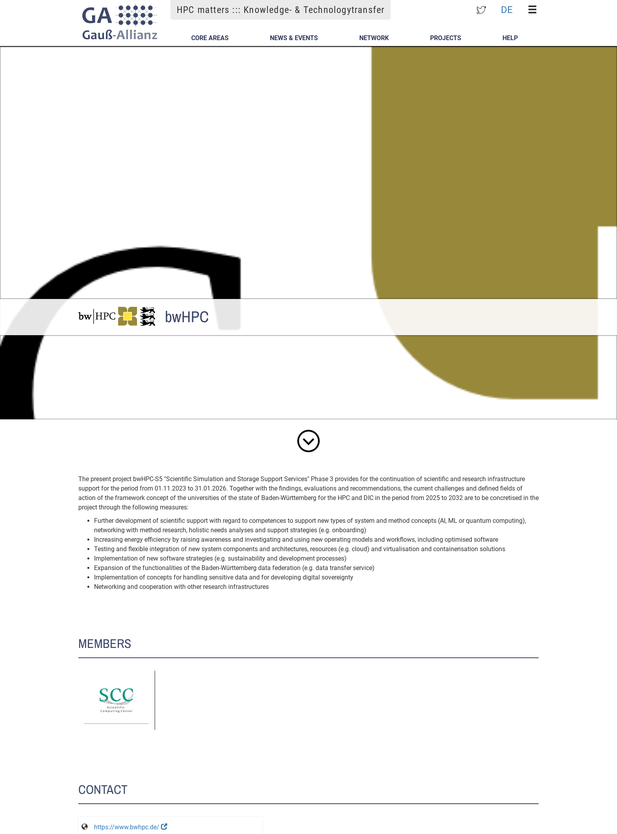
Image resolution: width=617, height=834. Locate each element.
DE (507, 9)
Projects (445, 38)
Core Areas (210, 38)
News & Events (294, 38)
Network (374, 38)
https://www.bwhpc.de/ (130, 827)
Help (510, 38)
